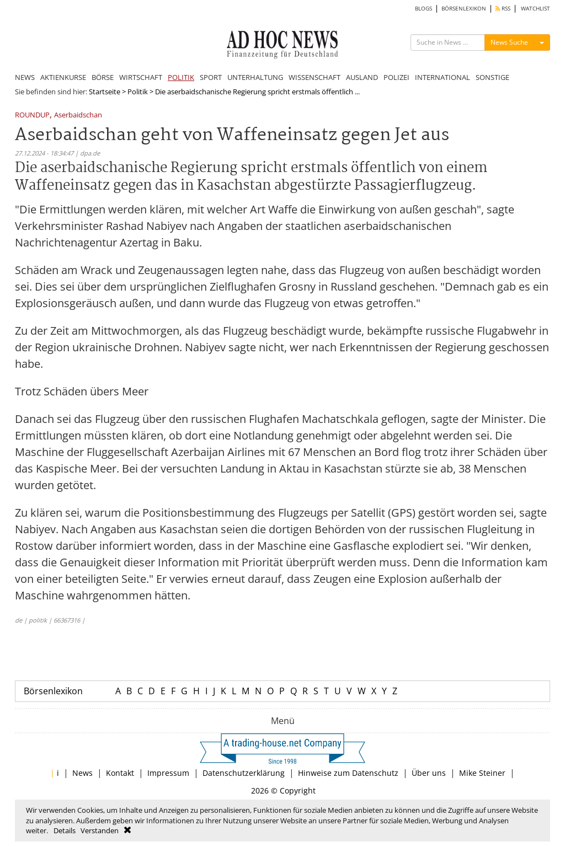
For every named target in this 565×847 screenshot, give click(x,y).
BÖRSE (103, 77)
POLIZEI (396, 77)
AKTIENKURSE (63, 77)
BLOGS (423, 8)
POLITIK (181, 77)
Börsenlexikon (53, 691)
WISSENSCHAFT (314, 77)
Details (65, 830)
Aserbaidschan (78, 115)
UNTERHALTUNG (255, 77)
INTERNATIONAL (442, 77)
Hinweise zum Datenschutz (348, 773)
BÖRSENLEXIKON (463, 8)
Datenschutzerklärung (243, 773)
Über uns (429, 773)
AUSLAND (362, 77)
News (82, 773)
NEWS (25, 77)
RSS (502, 8)
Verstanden (100, 830)
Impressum (168, 773)
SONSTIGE (492, 77)
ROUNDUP (32, 115)
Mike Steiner (482, 773)
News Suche (509, 42)
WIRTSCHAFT (140, 77)
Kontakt (120, 773)
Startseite (104, 92)
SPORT (211, 77)
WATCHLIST (535, 8)
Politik (137, 92)
